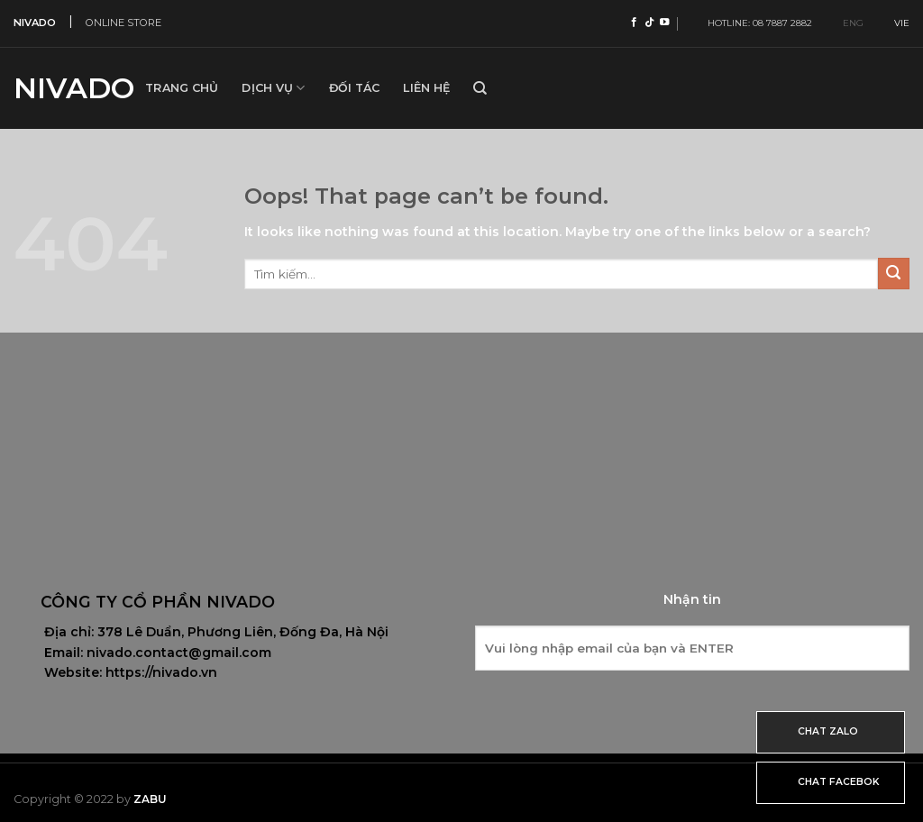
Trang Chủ (181, 88)
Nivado (66, 88)
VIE (894, 23)
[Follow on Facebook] (634, 22)
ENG (846, 23)
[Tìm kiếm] (480, 88)
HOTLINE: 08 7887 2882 (755, 23)
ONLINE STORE (123, 22)
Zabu (150, 799)
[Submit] (893, 273)
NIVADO (35, 22)
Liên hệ (426, 88)
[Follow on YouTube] (665, 22)
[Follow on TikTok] (649, 22)
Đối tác (354, 88)
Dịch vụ (273, 87)
